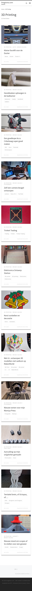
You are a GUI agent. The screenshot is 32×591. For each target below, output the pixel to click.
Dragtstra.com (10, 580)
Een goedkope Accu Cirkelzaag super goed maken (13, 141)
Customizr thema (26, 583)
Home (2, 9)
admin (7, 61)
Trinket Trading (10, 230)
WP (11, 583)
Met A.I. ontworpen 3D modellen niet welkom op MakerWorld (15, 361)
